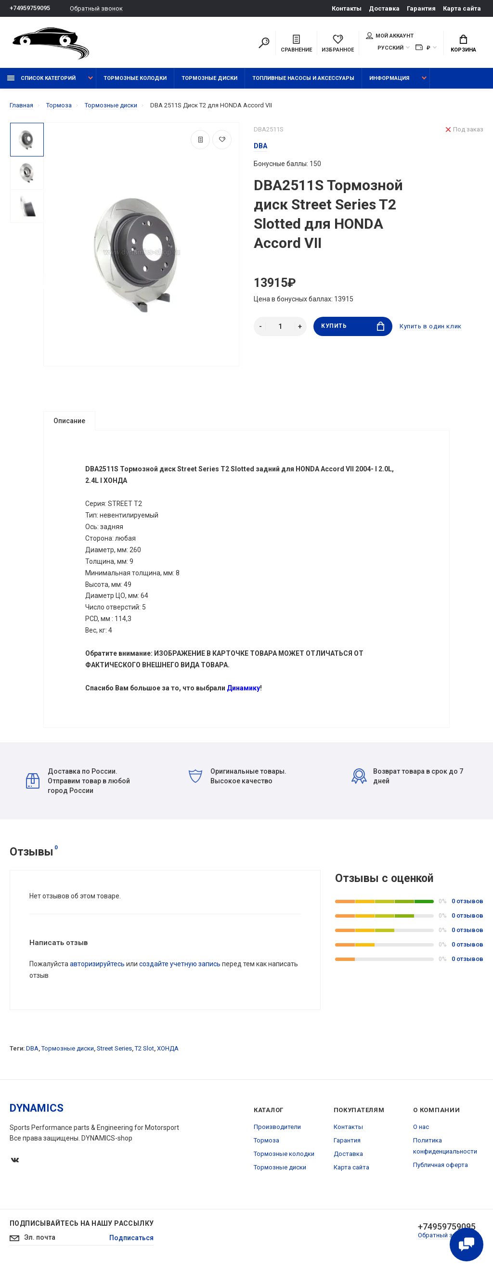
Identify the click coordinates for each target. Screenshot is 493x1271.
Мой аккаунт (390, 35)
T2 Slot (144, 1049)
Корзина (463, 44)
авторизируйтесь (97, 965)
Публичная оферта (440, 1166)
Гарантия (421, 8)
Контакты (347, 8)
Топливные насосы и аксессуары (303, 78)
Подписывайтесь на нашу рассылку (82, 1225)
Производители (277, 1128)
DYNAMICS (37, 1109)
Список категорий (41, 78)
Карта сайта (462, 8)
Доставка (384, 8)
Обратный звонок (96, 8)
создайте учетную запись (180, 965)
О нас (421, 1128)
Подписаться (131, 1239)
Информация (389, 78)
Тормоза (266, 1141)
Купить (352, 326)
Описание (69, 421)
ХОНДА (168, 1049)
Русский (390, 48)
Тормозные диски (209, 78)
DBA (32, 1049)
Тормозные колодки (135, 78)
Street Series (114, 1049)
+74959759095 (30, 8)
